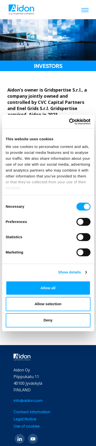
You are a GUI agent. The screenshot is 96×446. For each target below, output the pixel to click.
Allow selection (48, 304)
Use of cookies (27, 427)
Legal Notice (25, 419)
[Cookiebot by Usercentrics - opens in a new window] (69, 121)
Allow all (48, 288)
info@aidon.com (28, 401)
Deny (48, 320)
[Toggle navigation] (85, 10)
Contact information (32, 412)
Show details (69, 272)
